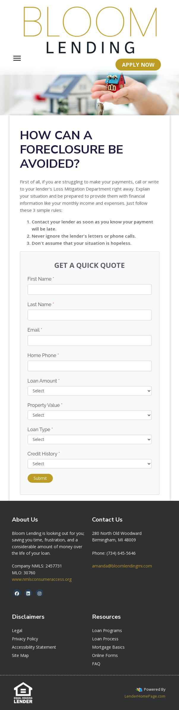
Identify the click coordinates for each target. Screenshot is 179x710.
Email (35, 330)
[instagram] (39, 593)
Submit (40, 478)
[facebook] (17, 593)
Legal (17, 630)
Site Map (20, 655)
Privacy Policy (25, 639)
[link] (117, 533)
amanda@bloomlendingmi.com (122, 566)
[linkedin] (28, 593)
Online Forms (105, 655)
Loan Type (40, 429)
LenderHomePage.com (145, 696)
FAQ (96, 663)
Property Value (45, 405)
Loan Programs (107, 630)
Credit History (44, 454)
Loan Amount (44, 381)
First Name (41, 279)
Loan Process (105, 639)
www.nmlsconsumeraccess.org (42, 579)
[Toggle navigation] (17, 58)
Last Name (41, 304)
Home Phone (43, 355)
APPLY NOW (138, 64)
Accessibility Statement (34, 647)
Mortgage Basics (108, 647)
